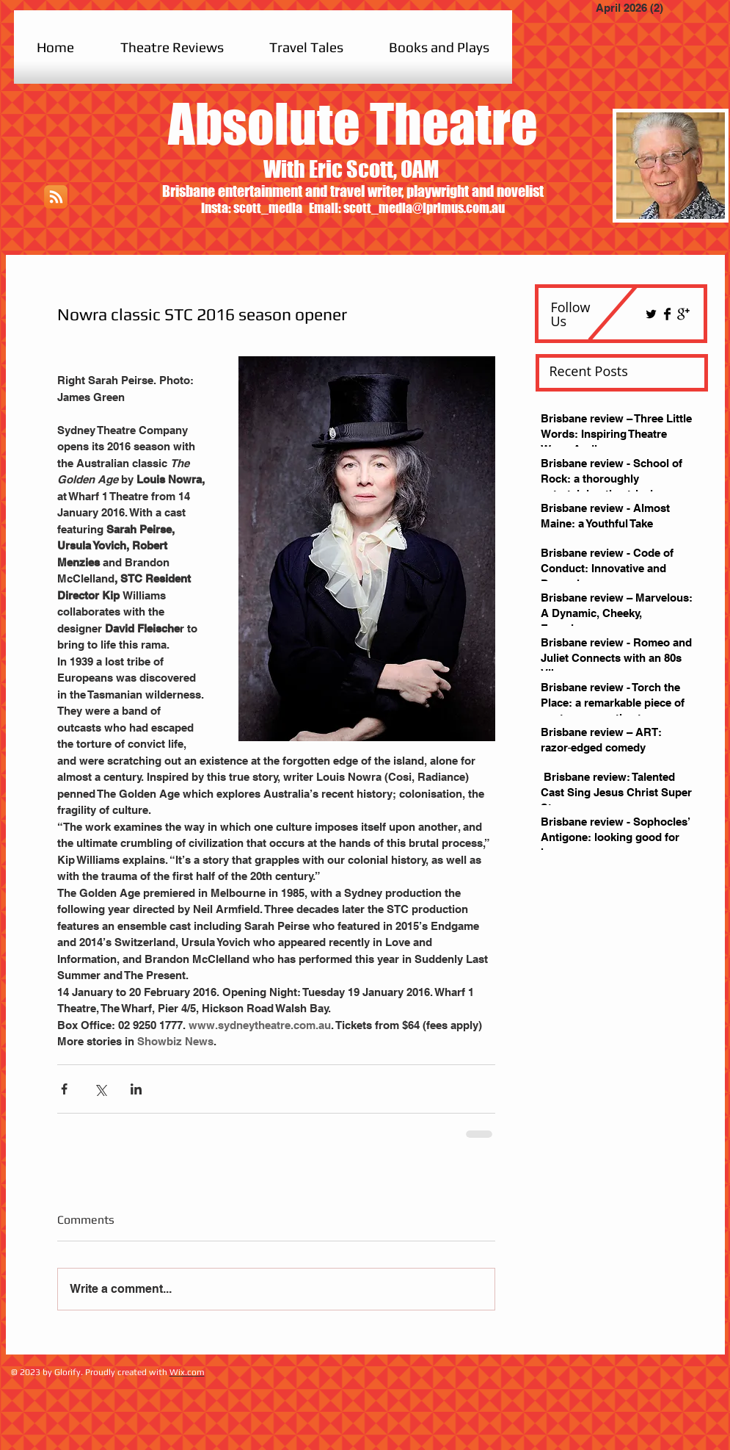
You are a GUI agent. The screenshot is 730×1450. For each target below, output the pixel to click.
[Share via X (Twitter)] (100, 1089)
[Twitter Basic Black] (651, 314)
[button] (172, 47)
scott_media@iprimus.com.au (424, 208)
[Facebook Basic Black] (667, 314)
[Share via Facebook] (64, 1089)
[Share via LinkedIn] (136, 1089)
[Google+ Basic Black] (683, 314)
